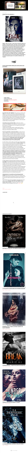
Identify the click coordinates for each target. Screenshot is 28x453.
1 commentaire (6, 445)
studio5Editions (9, 189)
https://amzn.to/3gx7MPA (13, 99)
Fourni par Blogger (14, 450)
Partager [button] (3, 329)
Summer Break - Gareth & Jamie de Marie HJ (14, 365)
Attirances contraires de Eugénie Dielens (14, 288)
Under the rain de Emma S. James (11, 402)
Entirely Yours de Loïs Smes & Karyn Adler (14, 248)
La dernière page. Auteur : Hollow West (13, 444)
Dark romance (5, 189)
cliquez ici (19, 183)
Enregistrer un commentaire (8, 329)
